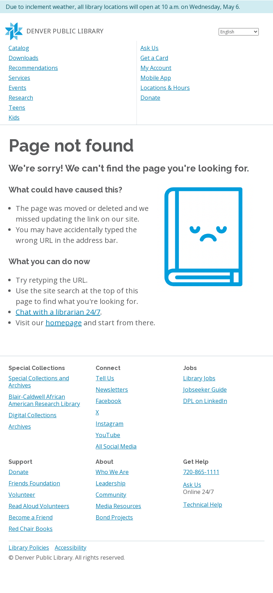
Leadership (110, 483)
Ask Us (149, 47)
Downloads (23, 57)
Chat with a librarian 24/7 (58, 312)
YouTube (108, 435)
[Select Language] (239, 32)
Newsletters (112, 389)
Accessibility (70, 547)
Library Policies (29, 547)
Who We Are (112, 472)
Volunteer (22, 495)
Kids (14, 117)
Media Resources (118, 506)
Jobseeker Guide (205, 389)
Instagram (109, 424)
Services (19, 77)
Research (21, 97)
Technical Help (202, 504)
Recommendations (33, 67)
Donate (150, 97)
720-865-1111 (201, 472)
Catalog (19, 47)
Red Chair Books (31, 529)
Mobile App (155, 77)
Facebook (108, 401)
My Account (155, 67)
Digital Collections (33, 415)
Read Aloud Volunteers (39, 506)
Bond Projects (114, 517)
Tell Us (105, 378)
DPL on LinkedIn (205, 401)
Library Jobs (199, 378)
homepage (64, 322)
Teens (17, 107)
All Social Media (116, 446)
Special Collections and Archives (39, 381)
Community (111, 495)
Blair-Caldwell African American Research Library (44, 400)
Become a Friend (31, 517)
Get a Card (154, 57)
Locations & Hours (165, 87)
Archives (20, 426)
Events (17, 87)
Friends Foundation (34, 483)
